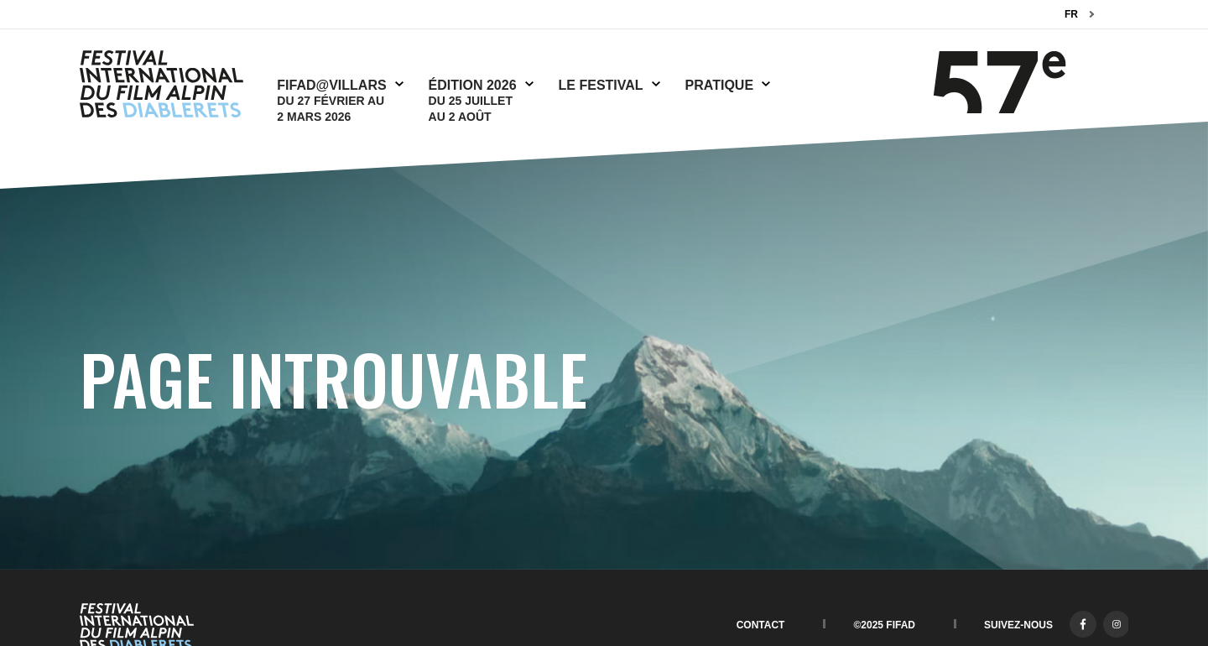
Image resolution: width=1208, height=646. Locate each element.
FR (1071, 14)
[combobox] (1080, 15)
